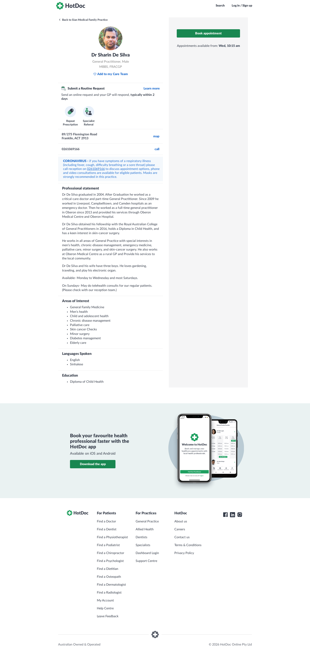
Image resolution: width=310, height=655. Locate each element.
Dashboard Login (147, 553)
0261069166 (96, 169)
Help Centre (105, 608)
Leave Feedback (107, 616)
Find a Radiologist (109, 592)
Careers (179, 529)
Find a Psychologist (110, 561)
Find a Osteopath (109, 576)
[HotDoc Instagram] (239, 514)
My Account (105, 600)
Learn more (152, 88)
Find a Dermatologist (111, 584)
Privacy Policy (184, 553)
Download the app (93, 464)
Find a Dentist (106, 529)
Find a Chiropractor (110, 553)
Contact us (182, 537)
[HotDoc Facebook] (225, 514)
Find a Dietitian (107, 568)
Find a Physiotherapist (112, 537)
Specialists (143, 545)
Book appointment (208, 33)
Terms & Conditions (187, 545)
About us (180, 521)
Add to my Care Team (110, 74)
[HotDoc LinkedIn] (232, 514)
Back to (83, 20)
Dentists (141, 537)
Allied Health (145, 529)
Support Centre (146, 561)
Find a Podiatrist (108, 545)
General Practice (147, 521)
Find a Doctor (106, 521)
